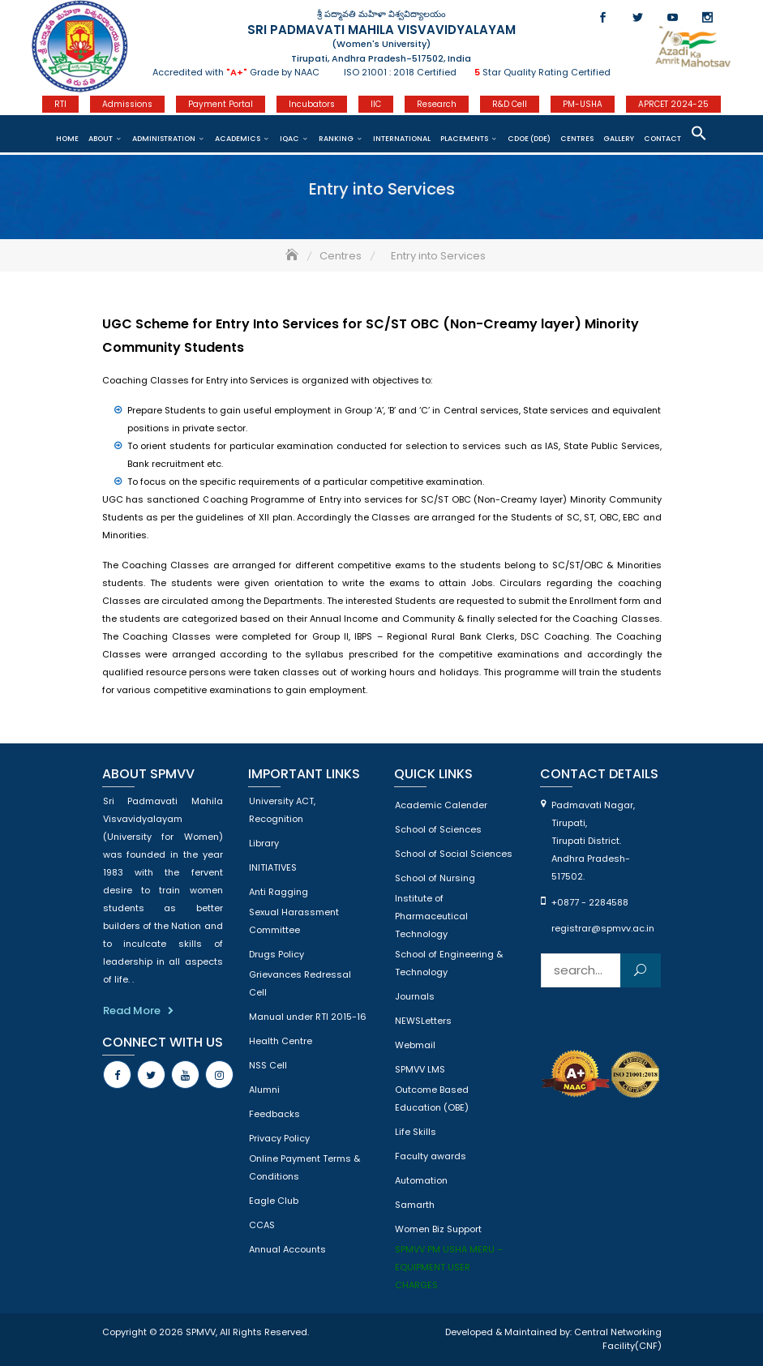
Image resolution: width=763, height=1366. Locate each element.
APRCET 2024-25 (673, 104)
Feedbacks (274, 1113)
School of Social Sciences (453, 853)
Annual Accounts (287, 1249)
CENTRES (577, 138)
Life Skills (415, 1131)
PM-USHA (582, 104)
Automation (421, 1180)
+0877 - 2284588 (589, 902)
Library (264, 843)
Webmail (415, 1044)
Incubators (312, 104)
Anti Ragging (278, 891)
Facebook (603, 17)
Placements (464, 138)
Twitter (638, 17)
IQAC (289, 138)
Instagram (707, 17)
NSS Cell (268, 1065)
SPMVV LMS (420, 1069)
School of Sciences (438, 829)
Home (67, 138)
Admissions (127, 104)
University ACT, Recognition (282, 809)
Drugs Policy (276, 954)
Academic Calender (441, 805)
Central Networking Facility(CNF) (618, 1339)
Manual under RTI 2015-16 (307, 1016)
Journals (415, 996)
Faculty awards (430, 1156)
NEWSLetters (423, 1020)
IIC (376, 104)
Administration (163, 138)
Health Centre (280, 1040)
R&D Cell (509, 104)
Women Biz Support (438, 1229)
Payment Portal (220, 104)
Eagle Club (273, 1200)
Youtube (672, 17)
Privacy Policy (279, 1138)
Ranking (336, 138)
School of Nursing (435, 877)
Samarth (415, 1204)
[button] (699, 133)
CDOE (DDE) (529, 138)
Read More (132, 1010)
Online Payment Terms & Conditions (304, 1167)
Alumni (264, 1089)
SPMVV (201, 1331)
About (100, 138)
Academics (237, 138)
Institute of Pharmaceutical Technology (431, 916)
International (402, 138)
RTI (60, 104)
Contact (662, 138)
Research (437, 104)
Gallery (618, 138)
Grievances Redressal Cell (300, 983)
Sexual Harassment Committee (294, 921)
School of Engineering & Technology (449, 963)
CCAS (262, 1224)
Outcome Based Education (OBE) (432, 1098)
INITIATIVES (273, 867)
